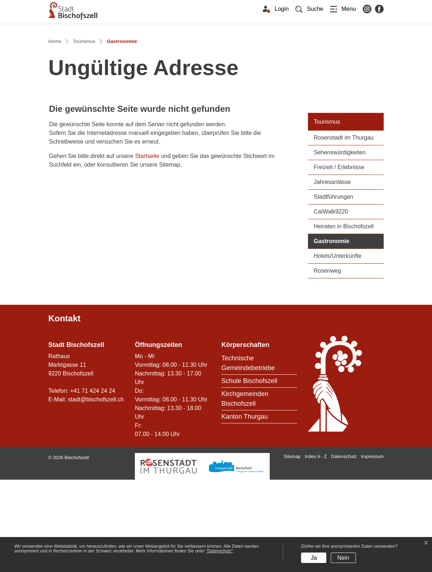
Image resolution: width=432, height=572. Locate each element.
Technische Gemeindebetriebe (248, 455)
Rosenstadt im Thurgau (344, 230)
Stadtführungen (333, 289)
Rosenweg (327, 363)
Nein (343, 558)
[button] (309, 9)
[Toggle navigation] (343, 9)
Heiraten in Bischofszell (344, 319)
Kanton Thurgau (244, 508)
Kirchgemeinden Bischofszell (244, 491)
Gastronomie (349, 333)
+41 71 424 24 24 (92, 483)
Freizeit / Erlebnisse (339, 260)
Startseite (147, 249)
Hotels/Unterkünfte (338, 349)
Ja (314, 558)
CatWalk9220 (331, 304)
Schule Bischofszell (249, 473)
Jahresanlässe (332, 275)
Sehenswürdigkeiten (340, 245)
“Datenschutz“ (219, 551)
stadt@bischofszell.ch (96, 492)
